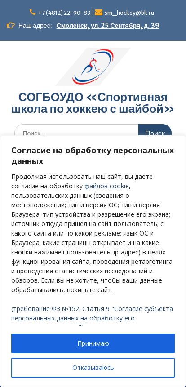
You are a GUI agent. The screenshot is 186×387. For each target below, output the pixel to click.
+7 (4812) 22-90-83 (64, 12)
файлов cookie (106, 186)
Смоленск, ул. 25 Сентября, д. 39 (108, 26)
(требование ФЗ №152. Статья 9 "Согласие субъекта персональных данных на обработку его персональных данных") (92, 318)
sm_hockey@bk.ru (129, 12)
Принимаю (93, 343)
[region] (93, 261)
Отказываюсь (93, 367)
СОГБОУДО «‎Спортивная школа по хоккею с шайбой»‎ (93, 102)
